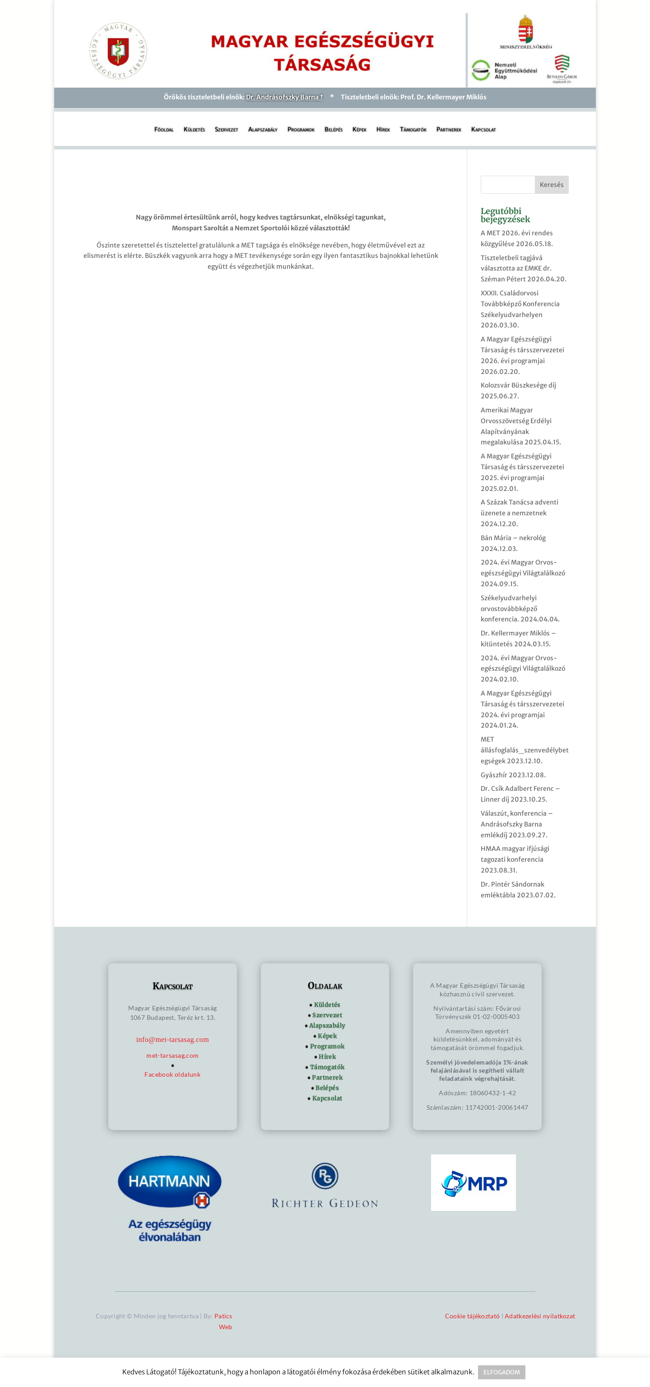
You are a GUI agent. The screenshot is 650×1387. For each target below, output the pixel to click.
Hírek (383, 129)
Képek (360, 129)
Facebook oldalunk (172, 1074)
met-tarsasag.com (172, 1055)
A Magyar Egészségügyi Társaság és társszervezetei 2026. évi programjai (522, 350)
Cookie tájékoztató (472, 1316)
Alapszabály (263, 129)
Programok (301, 129)
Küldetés (194, 129)
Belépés (334, 129)
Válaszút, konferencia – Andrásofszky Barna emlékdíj (517, 824)
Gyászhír (494, 775)
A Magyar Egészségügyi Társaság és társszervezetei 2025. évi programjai (522, 467)
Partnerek (448, 129)
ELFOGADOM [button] (501, 1372)
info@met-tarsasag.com (172, 1039)
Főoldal (164, 129)
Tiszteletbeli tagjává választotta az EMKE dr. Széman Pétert (516, 269)
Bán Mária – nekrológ (513, 538)
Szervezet (226, 129)
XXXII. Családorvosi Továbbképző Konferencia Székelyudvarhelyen (520, 304)
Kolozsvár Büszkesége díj (518, 385)
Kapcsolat (483, 129)
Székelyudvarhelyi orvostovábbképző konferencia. (509, 609)
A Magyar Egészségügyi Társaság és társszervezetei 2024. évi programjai (522, 704)
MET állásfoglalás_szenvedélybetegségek (525, 750)
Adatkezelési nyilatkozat (540, 1316)
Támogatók (413, 129)
